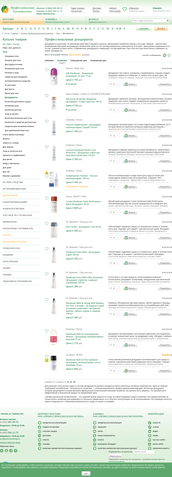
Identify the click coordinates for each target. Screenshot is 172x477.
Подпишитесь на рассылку (121, 451)
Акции (6, 268)
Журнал (107, 21)
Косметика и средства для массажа (20, 122)
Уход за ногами (11, 114)
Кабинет (113, 8)
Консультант (76, 11)
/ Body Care (78, 68)
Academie (70, 355)
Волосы (6, 139)
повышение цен (78, 61)
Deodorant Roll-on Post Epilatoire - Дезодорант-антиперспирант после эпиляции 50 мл (83, 362)
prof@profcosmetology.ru (10, 439)
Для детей (7, 159)
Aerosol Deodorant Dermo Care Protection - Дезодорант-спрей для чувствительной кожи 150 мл (83, 153)
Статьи (156, 427)
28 (71, 382)
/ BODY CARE (79, 196)
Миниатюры (10, 222)
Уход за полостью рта (12, 151)
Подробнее (165, 84)
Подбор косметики (13, 209)
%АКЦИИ (143, 29)
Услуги (101, 440)
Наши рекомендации (15, 202)
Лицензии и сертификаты (17, 281)
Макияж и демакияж (11, 176)
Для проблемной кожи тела (17, 130)
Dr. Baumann (72, 222)
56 (74, 382)
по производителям (14, 189)
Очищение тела (12, 56)
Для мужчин (8, 147)
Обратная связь (7, 446)
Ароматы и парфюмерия (14, 155)
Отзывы (46, 444)
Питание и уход (12, 73)
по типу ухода (11, 44)
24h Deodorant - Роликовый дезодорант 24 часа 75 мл (79, 74)
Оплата (96, 11)
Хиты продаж (10, 261)
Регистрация (115, 11)
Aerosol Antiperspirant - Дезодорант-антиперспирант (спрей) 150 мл (84, 126)
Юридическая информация (54, 423)
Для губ (6, 172)
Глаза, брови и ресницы (13, 135)
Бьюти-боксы (10, 195)
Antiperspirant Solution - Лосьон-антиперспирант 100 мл (82, 177)
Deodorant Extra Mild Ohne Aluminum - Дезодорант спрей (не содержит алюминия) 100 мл (85, 280)
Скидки (7, 275)
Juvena (69, 196)
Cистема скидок (50, 431)
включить (86, 55)
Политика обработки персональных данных (62, 448)
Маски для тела (12, 93)
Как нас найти (159, 440)
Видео (155, 431)
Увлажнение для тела (14, 69)
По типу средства (13, 182)
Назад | (7, 33)
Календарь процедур (107, 444)
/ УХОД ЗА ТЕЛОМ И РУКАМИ (94, 94)
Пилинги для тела (13, 60)
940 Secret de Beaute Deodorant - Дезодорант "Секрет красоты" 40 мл (84, 100)
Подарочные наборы (14, 242)
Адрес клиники (77, 8)
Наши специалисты (106, 435)
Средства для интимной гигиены (19, 126)
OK (86, 473)
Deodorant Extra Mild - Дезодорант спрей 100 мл (83, 253)
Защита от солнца (11, 143)
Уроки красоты (11, 248)
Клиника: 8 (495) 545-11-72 (49, 11)
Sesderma (70, 120)
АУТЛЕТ (161, 29)
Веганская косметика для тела (18, 118)
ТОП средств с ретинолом (17, 215)
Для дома (7, 168)
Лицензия (102, 427)
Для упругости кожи (13, 64)
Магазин (22, 21)
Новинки (49, 61)
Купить (132, 84)
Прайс (100, 431)
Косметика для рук (13, 110)
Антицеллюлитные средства (17, 81)
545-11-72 (9, 432)
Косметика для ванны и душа (18, 102)
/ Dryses (78, 120)
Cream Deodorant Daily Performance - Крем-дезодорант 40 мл (84, 202)
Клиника (65, 21)
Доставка (97, 8)
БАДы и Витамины (11, 163)
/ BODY (79, 355)
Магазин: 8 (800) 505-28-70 (49, 8)
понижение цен (98, 61)
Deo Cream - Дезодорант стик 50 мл (83, 226)
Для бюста (9, 89)
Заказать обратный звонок (45, 13)
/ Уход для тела (85, 222)
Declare (69, 68)
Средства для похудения (16, 77)
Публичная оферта (161, 448)
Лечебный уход (12, 106)
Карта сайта (158, 444)
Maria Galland (72, 94)
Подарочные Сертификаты (18, 228)
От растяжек (10, 85)
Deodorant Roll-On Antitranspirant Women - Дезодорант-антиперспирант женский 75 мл (84, 337)
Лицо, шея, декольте (12, 48)
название (62, 61)
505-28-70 (9, 422)
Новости (156, 423)
